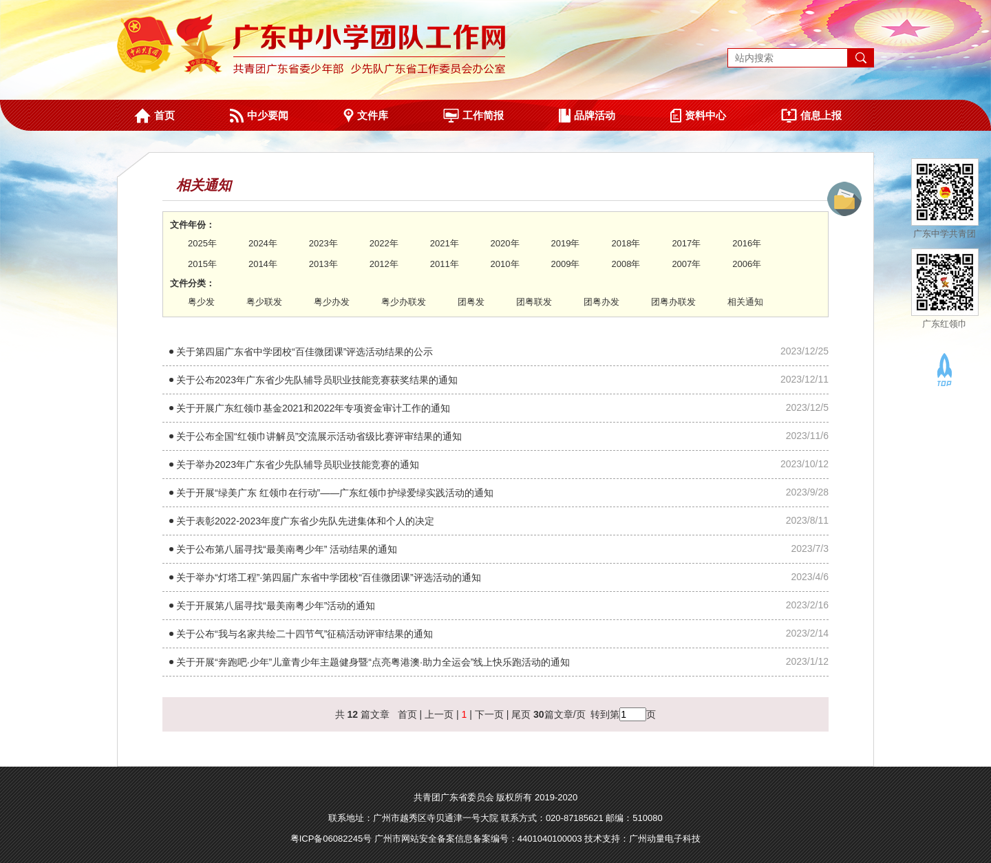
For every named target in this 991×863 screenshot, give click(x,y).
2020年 (505, 243)
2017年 (686, 243)
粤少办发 (332, 302)
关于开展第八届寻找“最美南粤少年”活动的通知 (275, 605)
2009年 (565, 264)
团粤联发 (534, 302)
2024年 (262, 243)
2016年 (746, 243)
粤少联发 (264, 302)
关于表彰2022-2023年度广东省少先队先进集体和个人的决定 (305, 520)
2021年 (444, 243)
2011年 (444, 264)
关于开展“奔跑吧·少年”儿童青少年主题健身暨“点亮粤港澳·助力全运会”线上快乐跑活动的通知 (373, 662)
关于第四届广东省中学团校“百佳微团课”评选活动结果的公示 (304, 351)
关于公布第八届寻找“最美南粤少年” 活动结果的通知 (286, 549)
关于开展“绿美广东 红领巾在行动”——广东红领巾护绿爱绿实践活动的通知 (334, 492)
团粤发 (471, 302)
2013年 (323, 264)
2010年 (505, 264)
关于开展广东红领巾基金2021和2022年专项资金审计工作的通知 (313, 408)
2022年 (384, 243)
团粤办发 (601, 302)
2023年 (323, 243)
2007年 (686, 264)
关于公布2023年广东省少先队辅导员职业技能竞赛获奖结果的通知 (317, 379)
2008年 (625, 264)
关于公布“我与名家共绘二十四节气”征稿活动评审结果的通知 (304, 633)
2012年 (384, 264)
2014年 (262, 264)
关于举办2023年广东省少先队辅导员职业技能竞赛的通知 (297, 464)
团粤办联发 (673, 302)
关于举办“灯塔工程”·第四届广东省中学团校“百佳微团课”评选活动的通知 (328, 577)
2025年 (202, 243)
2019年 (565, 243)
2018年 (625, 243)
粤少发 (201, 302)
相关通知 (745, 302)
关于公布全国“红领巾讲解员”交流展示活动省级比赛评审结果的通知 (319, 436)
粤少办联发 (403, 302)
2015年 (202, 264)
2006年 (746, 264)
